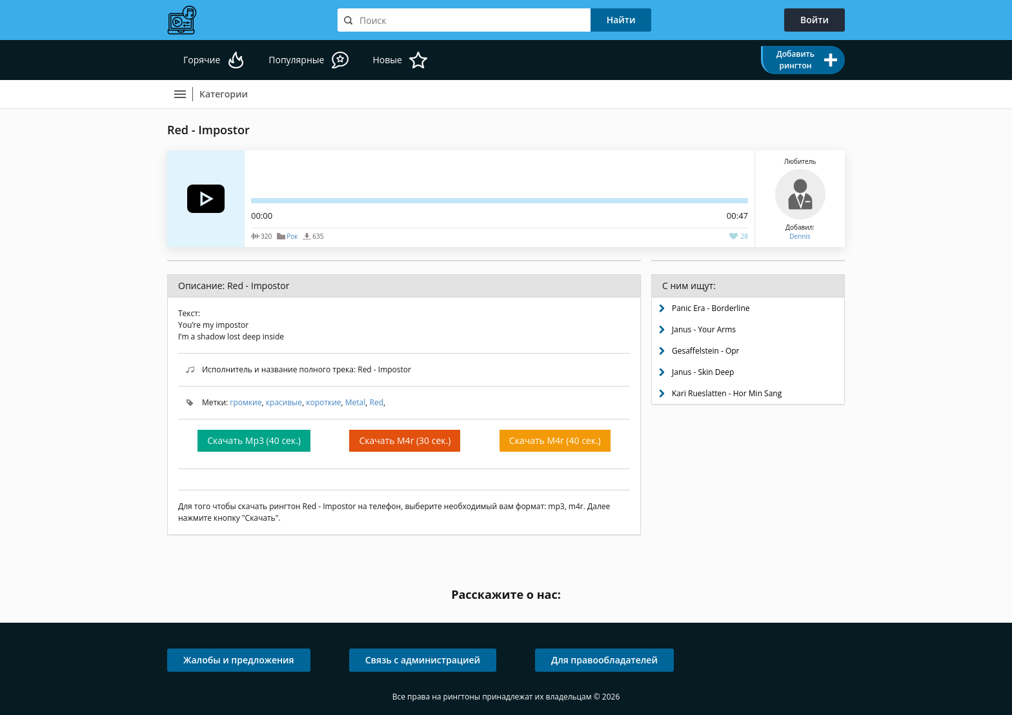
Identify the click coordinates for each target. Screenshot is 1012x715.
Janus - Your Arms (704, 329)
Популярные (296, 60)
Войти (814, 20)
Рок (292, 236)
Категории (223, 94)
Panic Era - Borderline (711, 308)
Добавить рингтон (795, 59)
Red (377, 402)
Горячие (201, 60)
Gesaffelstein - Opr (706, 350)
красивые (284, 402)
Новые (386, 60)
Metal (355, 402)
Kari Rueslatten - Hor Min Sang (727, 393)
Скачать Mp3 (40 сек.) (254, 440)
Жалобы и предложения (238, 660)
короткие (323, 402)
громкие (245, 402)
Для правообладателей (604, 660)
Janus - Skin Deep (703, 372)
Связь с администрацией (422, 660)
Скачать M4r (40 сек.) (555, 440)
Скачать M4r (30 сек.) (404, 440)
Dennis (799, 236)
